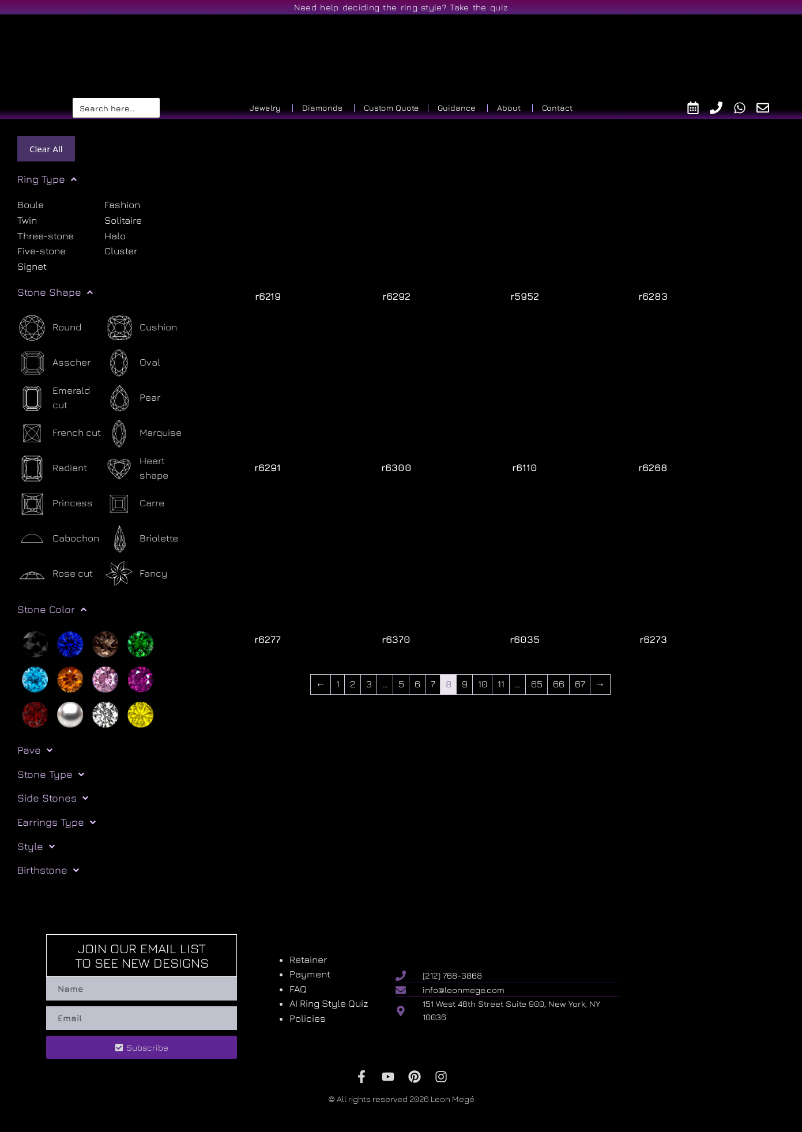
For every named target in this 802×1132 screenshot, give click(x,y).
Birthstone (48, 870)
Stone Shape (55, 292)
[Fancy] (135, 574)
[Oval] (132, 363)
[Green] (140, 643)
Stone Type (50, 774)
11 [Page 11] (500, 684)
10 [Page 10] (482, 684)
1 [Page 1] (337, 684)
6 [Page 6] (417, 684)
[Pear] (132, 398)
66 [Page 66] (558, 684)
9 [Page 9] (464, 684)
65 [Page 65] (536, 684)
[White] (105, 714)
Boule (30, 204)
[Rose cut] (55, 574)
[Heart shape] (147, 468)
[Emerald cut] (60, 398)
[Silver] (70, 714)
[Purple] (140, 679)
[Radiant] (52, 468)
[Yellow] (140, 714)
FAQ (298, 989)
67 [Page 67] (579, 684)
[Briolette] (141, 538)
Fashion (122, 204)
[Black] (34, 643)
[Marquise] (143, 433)
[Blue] (70, 643)
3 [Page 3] (368, 684)
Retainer (308, 959)
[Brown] (105, 643)
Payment (309, 974)
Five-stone (41, 251)
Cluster (120, 251)
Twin (27, 220)
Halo (115, 236)
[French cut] (59, 433)
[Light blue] (34, 679)
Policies (307, 1018)
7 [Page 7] (432, 684)
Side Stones (52, 798)
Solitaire (123, 220)
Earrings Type (56, 822)
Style (36, 846)
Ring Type (47, 179)
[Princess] (55, 503)
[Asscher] (54, 363)
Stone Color (51, 609)
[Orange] (70, 679)
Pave (34, 750)
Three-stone (45, 236)
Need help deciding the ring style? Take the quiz (401, 7)
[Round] (49, 327)
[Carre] (134, 503)
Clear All (46, 149)
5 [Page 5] (401, 684)
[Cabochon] (58, 538)
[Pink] (105, 679)
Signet (32, 267)
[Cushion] (140, 327)
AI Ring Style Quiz (328, 1003)
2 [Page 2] (352, 684)
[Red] (34, 714)
